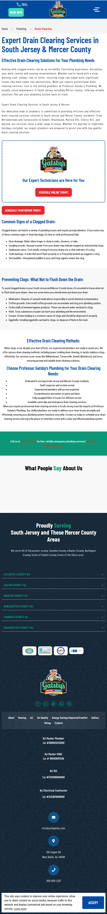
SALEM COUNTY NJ (15, 585)
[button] (53, 574)
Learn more (20, 909)
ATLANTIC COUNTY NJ (17, 574)
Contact (59, 723)
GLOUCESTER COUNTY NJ (18, 627)
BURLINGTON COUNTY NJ (18, 606)
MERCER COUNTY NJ (16, 595)
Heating (22, 717)
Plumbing (21, 28)
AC (31, 717)
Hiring (47, 723)
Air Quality (42, 717)
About (11, 717)
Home (5, 28)
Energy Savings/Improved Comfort (70, 717)
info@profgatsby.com (53, 828)
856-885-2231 (28, 441)
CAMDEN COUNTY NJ (16, 617)
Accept (93, 903)
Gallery (95, 717)
